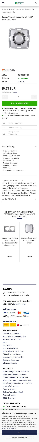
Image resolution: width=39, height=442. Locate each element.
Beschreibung (8, 146)
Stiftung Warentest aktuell (13, 392)
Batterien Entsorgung (11, 360)
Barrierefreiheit (13, 348)
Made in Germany (9, 389)
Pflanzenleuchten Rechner (13, 380)
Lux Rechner (23, 377)
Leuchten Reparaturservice (13, 357)
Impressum (7, 345)
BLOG (5, 342)
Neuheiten (11, 398)
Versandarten (9, 321)
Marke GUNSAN (9, 199)
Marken (6, 395)
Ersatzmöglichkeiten (11, 386)
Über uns (6, 363)
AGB (4, 348)
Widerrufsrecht (8, 351)
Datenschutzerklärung (8, 428)
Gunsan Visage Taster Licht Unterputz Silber (29, 240)
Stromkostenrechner (11, 377)
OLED (5, 398)
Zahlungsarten (9, 309)
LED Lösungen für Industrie (13, 383)
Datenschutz (19, 351)
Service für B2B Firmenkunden (14, 337)
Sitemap (12, 395)
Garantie (13, 363)
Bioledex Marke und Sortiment (14, 374)
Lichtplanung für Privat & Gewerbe (16, 371)
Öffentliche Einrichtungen (12, 354)
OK (19, 432)
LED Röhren (28, 383)
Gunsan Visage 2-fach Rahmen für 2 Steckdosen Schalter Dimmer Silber (10, 241)
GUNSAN (21, 82)
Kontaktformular (19, 304)
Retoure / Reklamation (11, 340)
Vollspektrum (28, 380)
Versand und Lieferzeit (11, 334)
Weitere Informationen (19, 438)
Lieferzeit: (5, 78)
